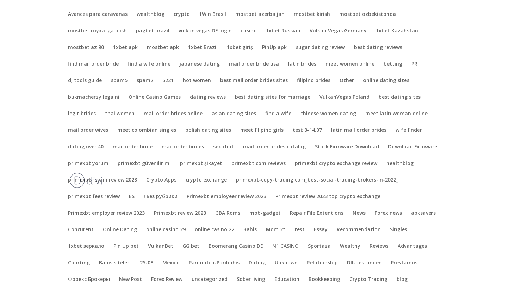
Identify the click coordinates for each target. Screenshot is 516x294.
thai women (120, 114)
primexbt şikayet (201, 163)
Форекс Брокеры (89, 279)
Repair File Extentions (316, 213)
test (299, 230)
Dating (257, 263)
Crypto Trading (368, 279)
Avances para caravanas (98, 14)
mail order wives (88, 130)
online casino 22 (214, 230)
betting (393, 64)
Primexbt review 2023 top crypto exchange (327, 197)
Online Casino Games (155, 97)
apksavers (423, 213)
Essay (321, 230)
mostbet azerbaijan (260, 14)
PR (414, 64)
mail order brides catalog (274, 147)
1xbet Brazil (203, 47)
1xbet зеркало (86, 246)
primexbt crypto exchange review (336, 163)
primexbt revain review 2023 (102, 180)
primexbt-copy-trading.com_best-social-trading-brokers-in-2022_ (317, 180)
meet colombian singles (146, 130)
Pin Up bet (126, 246)
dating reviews (208, 97)
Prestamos (404, 263)
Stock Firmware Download (347, 147)
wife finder (409, 130)
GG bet (190, 246)
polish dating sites (208, 130)
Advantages (412, 246)
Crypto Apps (161, 180)
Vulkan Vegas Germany (338, 31)
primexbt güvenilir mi (144, 163)
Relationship (322, 263)
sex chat (223, 147)
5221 (168, 81)
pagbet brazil (152, 31)
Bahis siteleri (115, 263)
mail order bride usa (254, 64)
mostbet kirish (312, 14)
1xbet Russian (283, 31)
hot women (197, 81)
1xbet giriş (240, 47)
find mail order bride (93, 64)
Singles (398, 230)
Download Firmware (412, 147)
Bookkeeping (324, 279)
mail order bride (133, 147)
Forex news (388, 213)
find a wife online (149, 64)
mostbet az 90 (86, 47)
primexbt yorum (88, 163)
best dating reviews (378, 47)
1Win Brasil (212, 14)
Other (347, 81)
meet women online (349, 64)
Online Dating (120, 230)
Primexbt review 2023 (180, 213)
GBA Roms (227, 213)
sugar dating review (320, 47)
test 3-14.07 (307, 130)
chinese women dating (328, 114)
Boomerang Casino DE (236, 246)
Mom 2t (275, 230)
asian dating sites (234, 114)
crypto (182, 14)
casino (249, 31)
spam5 (119, 81)
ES (132, 197)
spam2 (145, 81)
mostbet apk (163, 47)
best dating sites (400, 97)
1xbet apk (125, 47)
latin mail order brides (358, 130)
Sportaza (319, 246)
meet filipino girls (262, 130)
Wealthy (350, 246)
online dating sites (386, 81)
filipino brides (313, 81)
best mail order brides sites (254, 81)
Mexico (171, 263)
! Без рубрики (161, 197)
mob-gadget (265, 213)
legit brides (82, 114)
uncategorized (210, 279)
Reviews (378, 246)
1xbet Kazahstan (397, 31)
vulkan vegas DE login (205, 31)
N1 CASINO (285, 246)
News (359, 213)
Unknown (286, 263)
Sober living (251, 279)
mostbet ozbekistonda (367, 14)
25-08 (146, 263)
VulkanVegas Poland (344, 97)
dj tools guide (85, 81)
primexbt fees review (94, 197)
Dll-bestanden (364, 263)
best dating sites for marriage (272, 97)
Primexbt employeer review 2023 (226, 197)
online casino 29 (166, 230)
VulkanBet (160, 246)
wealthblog (150, 14)
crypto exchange (206, 180)
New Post (130, 279)
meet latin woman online (396, 114)
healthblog (400, 163)
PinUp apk (274, 47)
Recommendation (359, 230)
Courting (79, 263)
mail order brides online (173, 114)
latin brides (302, 64)
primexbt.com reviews (258, 163)
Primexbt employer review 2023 (106, 213)
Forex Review (166, 279)
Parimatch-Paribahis (214, 263)
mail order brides (183, 147)
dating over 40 (86, 147)
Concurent (81, 230)
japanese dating (200, 64)
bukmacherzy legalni (93, 97)
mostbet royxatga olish (97, 31)
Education (286, 279)
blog (402, 279)
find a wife (278, 114)
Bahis (250, 230)
